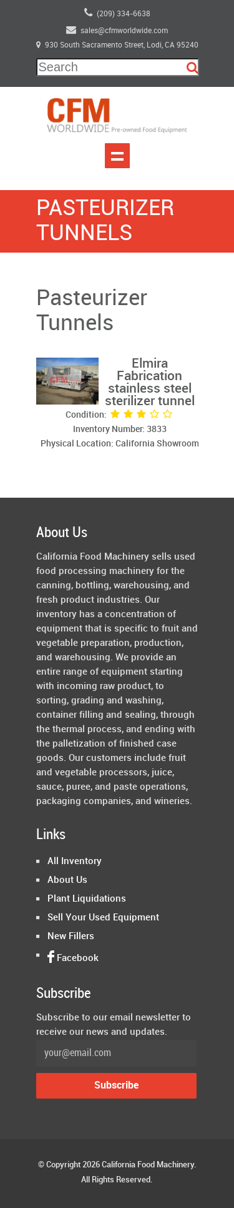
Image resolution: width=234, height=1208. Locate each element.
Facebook (73, 959)
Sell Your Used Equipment (103, 918)
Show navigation (117, 155)
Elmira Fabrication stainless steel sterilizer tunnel (150, 382)
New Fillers (70, 937)
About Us (67, 880)
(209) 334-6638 (117, 12)
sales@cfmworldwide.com (117, 29)
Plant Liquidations (86, 899)
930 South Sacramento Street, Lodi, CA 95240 (117, 45)
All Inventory (74, 862)
